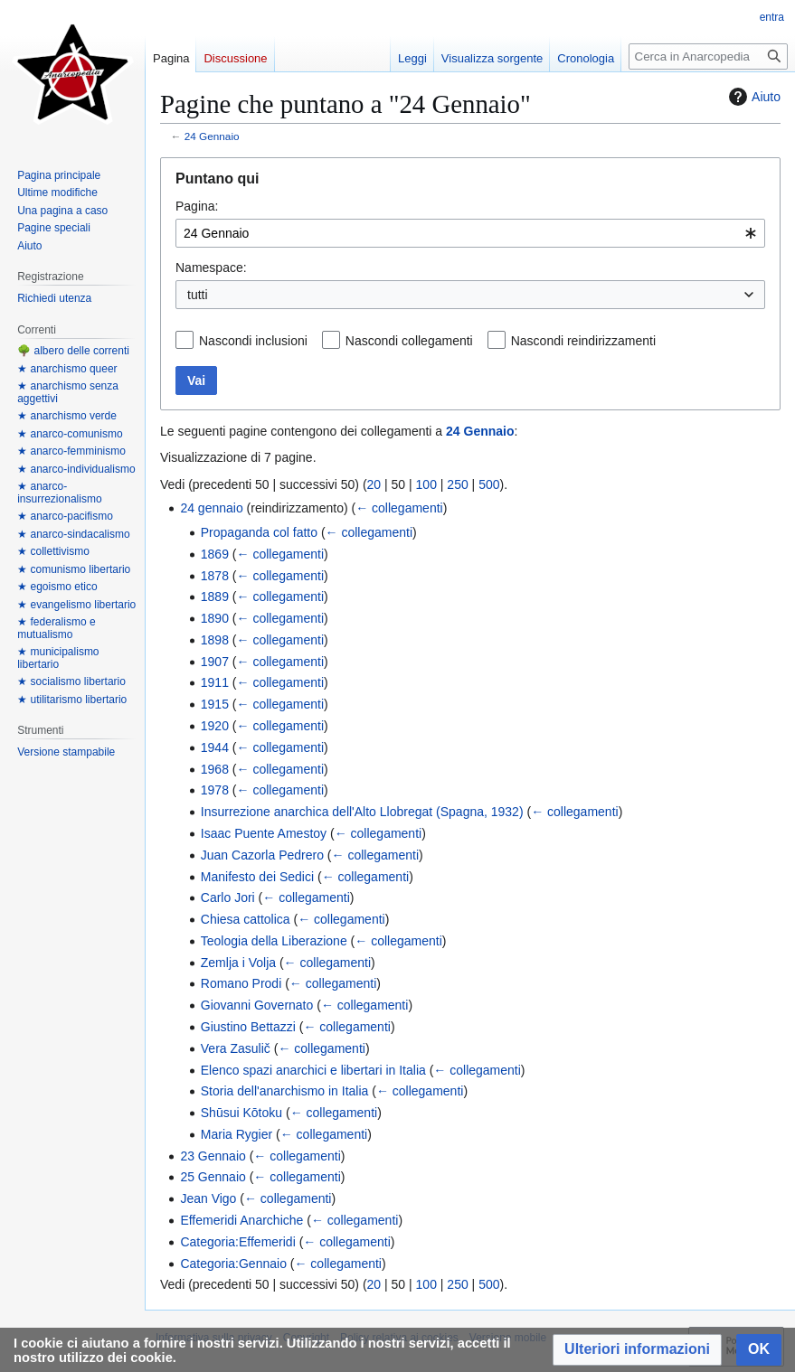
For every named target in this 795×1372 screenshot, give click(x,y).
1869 (215, 554)
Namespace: (211, 267)
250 (457, 484)
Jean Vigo (208, 1198)
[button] (637, 1350)
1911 (215, 682)
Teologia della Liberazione (274, 941)
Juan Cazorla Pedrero (262, 855)
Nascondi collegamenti (409, 341)
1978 (215, 790)
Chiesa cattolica (245, 919)
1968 (215, 769)
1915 (215, 704)
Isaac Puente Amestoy (264, 833)
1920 (215, 726)
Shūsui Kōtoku (241, 1112)
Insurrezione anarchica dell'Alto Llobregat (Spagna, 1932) (362, 811)
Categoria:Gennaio (233, 1263)
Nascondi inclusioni (253, 341)
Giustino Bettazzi (248, 1027)
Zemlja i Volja (238, 962)
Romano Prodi (241, 983)
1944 (215, 747)
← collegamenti (399, 508)
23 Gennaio (212, 1156)
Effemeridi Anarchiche (241, 1220)
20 (374, 484)
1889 (215, 596)
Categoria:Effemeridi (237, 1242)
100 (426, 484)
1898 (215, 640)
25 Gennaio (212, 1177)
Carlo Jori (228, 897)
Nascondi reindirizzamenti (583, 341)
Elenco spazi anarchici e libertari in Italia (313, 1070)
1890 (215, 618)
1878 (215, 576)
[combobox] (470, 233)
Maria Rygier (236, 1134)
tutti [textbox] (197, 294)
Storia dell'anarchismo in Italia (285, 1091)
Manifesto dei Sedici (257, 876)
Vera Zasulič (235, 1048)
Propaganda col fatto (259, 532)
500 (488, 484)
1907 (215, 661)
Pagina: (196, 206)
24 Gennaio (212, 136)
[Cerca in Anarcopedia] (708, 56)
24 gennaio (211, 508)
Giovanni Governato (257, 1005)
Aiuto (752, 97)
